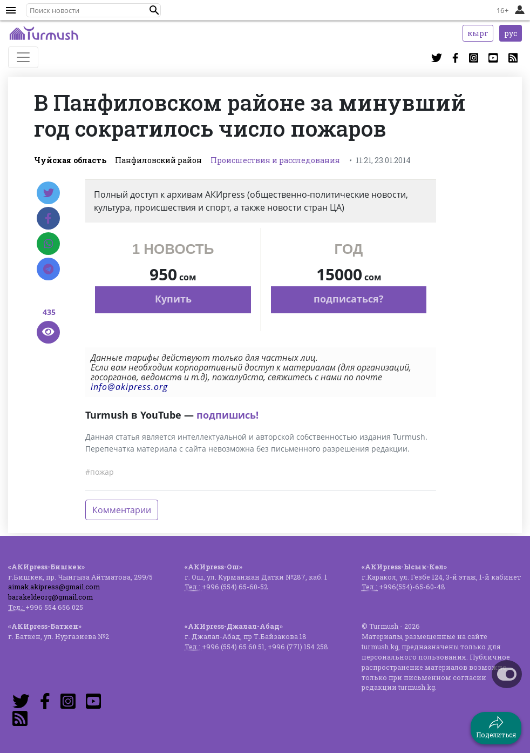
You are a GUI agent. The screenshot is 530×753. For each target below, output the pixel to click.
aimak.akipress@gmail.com (54, 586)
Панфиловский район (158, 160)
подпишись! (227, 414)
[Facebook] (48, 218)
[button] (154, 10)
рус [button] (510, 33)
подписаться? (349, 298)
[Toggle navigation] (23, 57)
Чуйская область (70, 160)
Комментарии (121, 510)
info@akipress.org (129, 387)
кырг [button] (477, 33)
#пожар (99, 472)
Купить (173, 298)
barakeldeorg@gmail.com (50, 597)
